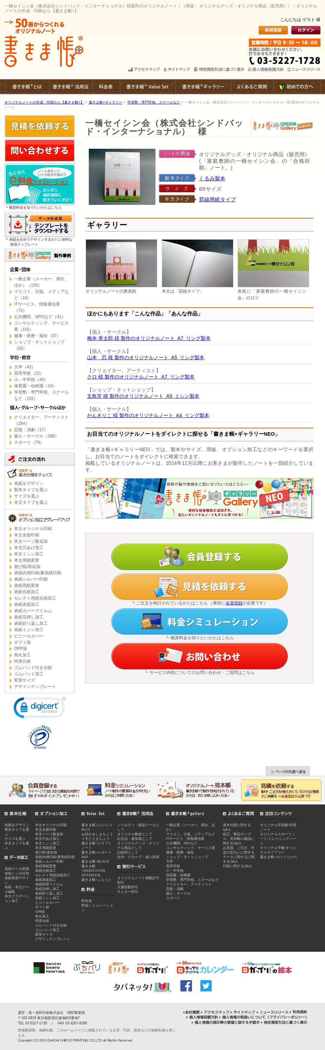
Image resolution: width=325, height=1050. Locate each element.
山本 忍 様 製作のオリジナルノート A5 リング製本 (145, 357)
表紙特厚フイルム (49, 884)
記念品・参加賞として (134, 839)
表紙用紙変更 (26, 585)
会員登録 (234, 603)
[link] (39, 709)
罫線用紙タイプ (217, 199)
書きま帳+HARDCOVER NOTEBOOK (93, 870)
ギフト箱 (22, 642)
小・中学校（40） (31, 379)
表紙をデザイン (29, 483)
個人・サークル (178, 893)
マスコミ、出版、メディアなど (190, 834)
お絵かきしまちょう (97, 834)
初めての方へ (296, 87)
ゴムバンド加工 (29, 673)
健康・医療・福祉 (180, 852)
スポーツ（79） (29, 442)
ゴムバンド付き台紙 (33, 667)
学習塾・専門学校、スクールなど (153, 102)
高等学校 (173, 866)
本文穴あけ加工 (29, 547)
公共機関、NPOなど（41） (40, 316)
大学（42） (24, 367)
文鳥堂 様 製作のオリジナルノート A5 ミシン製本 (143, 396)
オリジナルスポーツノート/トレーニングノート (278, 838)
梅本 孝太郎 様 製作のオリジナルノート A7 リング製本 (149, 338)
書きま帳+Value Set (147, 87)
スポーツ (173, 898)
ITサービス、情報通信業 (185, 839)
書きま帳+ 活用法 (70, 87)
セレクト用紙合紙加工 (35, 598)
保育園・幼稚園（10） (35, 385)
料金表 (105, 87)
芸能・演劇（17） (31, 429)
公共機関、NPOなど (182, 843)
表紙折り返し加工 (31, 623)
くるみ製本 (212, 178)
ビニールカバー (29, 636)
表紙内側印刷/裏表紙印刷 (37, 572)
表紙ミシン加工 (29, 629)
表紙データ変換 (17, 869)
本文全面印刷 (26, 535)
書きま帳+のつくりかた (278, 857)
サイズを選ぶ (26, 496)
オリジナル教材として (134, 834)
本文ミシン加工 (29, 553)
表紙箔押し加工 (29, 617)
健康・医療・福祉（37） (37, 335)
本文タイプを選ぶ (31, 502)
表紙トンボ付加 (17, 873)
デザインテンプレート (35, 686)
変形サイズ (24, 680)
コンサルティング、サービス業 (190, 848)
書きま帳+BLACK (95, 861)
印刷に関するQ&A (237, 866)
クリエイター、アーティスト (189, 884)
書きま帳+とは (26, 87)
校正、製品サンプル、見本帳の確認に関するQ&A (238, 838)
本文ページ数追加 (31, 541)
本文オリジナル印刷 (33, 528)
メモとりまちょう (95, 839)
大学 (169, 861)
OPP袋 (20, 648)
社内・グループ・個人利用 (138, 857)
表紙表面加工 (26, 604)
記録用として (127, 852)
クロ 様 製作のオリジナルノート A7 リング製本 (140, 377)
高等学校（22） (29, 373)
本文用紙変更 (26, 560)
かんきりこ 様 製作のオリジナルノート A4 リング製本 (148, 415)
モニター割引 (127, 892)
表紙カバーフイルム (33, 610)
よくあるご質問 (251, 87)
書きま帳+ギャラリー (202, 87)
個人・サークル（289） (36, 436)
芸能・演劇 (175, 889)
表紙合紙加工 (26, 591)
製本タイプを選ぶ (31, 489)
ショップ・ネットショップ (187, 857)
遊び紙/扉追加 (27, 566)
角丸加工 (22, 655)
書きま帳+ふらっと (96, 880)
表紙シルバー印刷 (31, 579)
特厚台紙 (22, 661)
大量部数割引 (127, 887)
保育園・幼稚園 (178, 875)
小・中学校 (175, 870)
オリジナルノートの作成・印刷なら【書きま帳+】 (44, 102)
